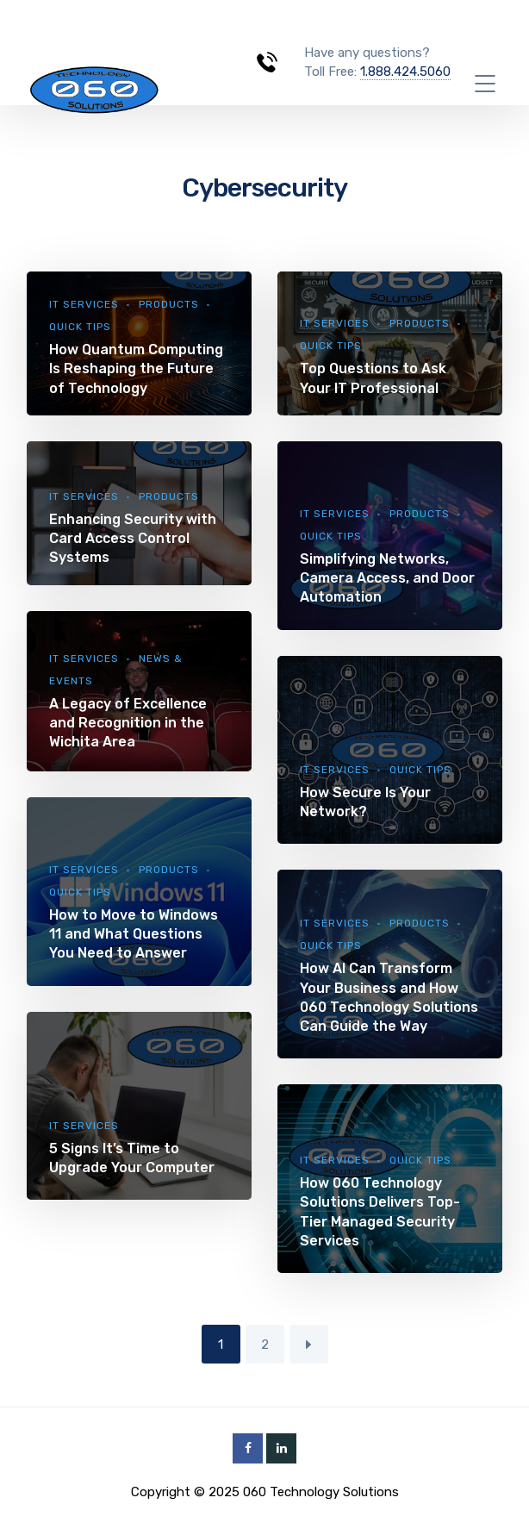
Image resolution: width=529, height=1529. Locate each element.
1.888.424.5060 (405, 71)
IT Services (84, 304)
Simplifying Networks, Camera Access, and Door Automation (387, 578)
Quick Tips (80, 327)
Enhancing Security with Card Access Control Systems (132, 538)
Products (169, 304)
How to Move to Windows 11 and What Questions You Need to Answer (133, 934)
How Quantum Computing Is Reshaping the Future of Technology (136, 368)
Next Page (308, 1344)
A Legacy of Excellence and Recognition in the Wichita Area (128, 723)
